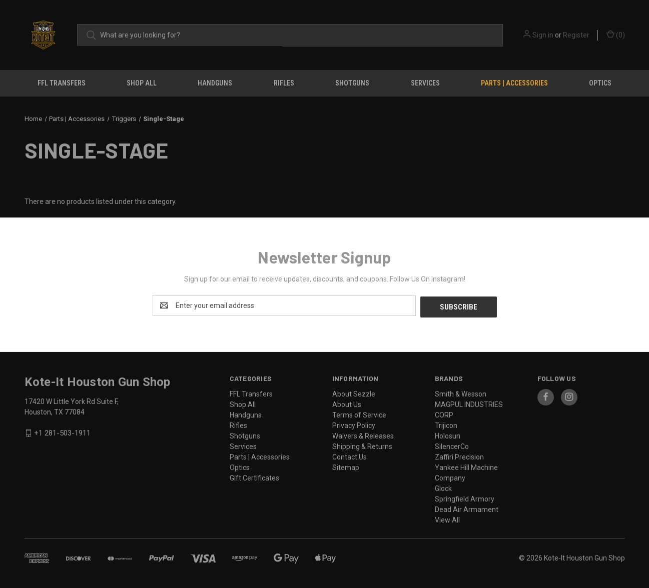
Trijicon (446, 424)
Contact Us (349, 456)
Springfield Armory (464, 498)
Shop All (142, 83)
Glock (443, 487)
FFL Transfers (62, 83)
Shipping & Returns (362, 445)
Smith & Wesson (460, 392)
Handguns (215, 83)
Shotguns (352, 83)
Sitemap (345, 466)
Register (576, 35)
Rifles (284, 83)
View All (447, 518)
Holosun (447, 434)
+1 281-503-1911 (62, 432)
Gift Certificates (254, 476)
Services (425, 83)
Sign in (542, 35)
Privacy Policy (353, 424)
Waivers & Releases (363, 434)
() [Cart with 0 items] (615, 34)
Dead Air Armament (466, 508)
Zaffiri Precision (459, 456)
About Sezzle (353, 392)
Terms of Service (359, 414)
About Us (346, 403)
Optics (600, 83)
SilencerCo (452, 445)
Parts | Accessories (514, 83)
